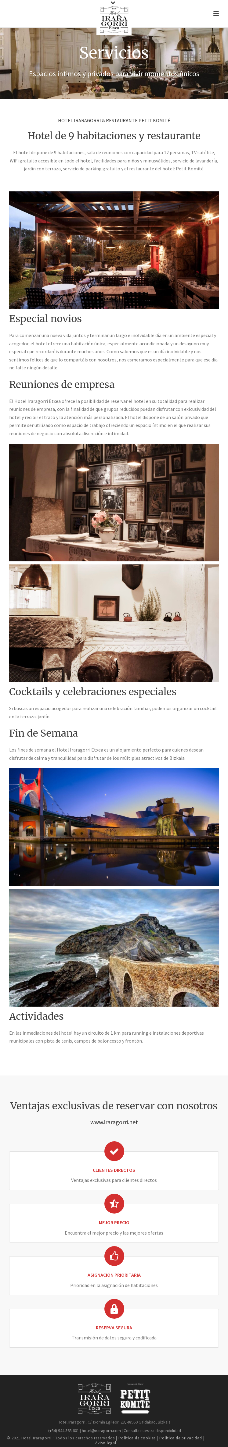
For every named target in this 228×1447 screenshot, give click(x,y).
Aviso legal (105, 1442)
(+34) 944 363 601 (63, 1430)
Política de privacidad (180, 1438)
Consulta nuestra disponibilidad (152, 1430)
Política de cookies (137, 1438)
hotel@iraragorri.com (101, 1430)
